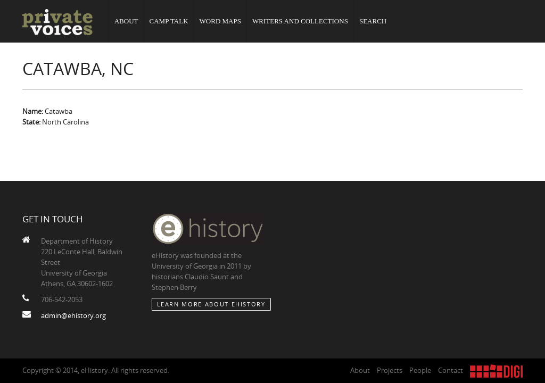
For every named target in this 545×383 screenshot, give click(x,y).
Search (372, 21)
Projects (389, 370)
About (126, 21)
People (420, 370)
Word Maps (220, 21)
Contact (450, 370)
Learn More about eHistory (211, 304)
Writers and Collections (300, 21)
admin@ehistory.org (73, 315)
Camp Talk (168, 21)
